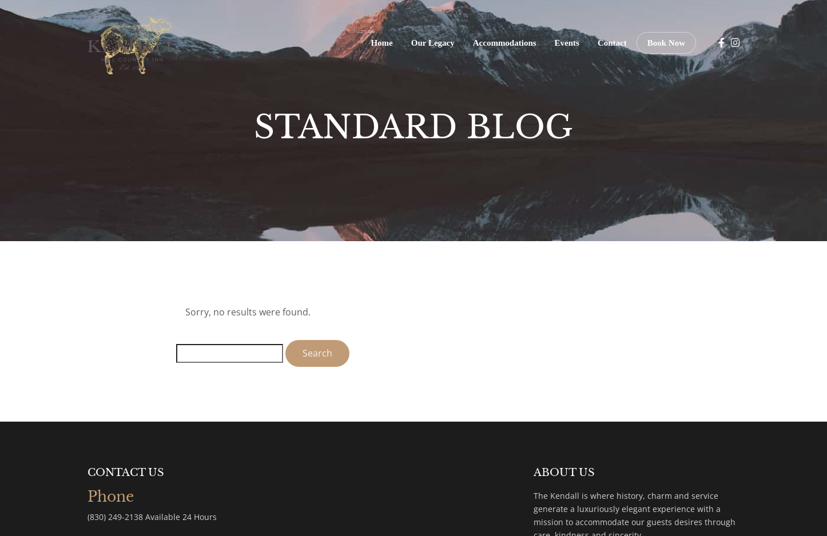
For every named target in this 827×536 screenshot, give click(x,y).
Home (381, 42)
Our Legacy (433, 42)
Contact (612, 42)
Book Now (666, 42)
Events (567, 42)
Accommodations (504, 42)
